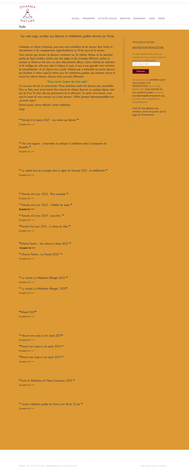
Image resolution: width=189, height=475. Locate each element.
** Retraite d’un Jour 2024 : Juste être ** (41, 216)
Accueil (76, 18)
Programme (89, 18)
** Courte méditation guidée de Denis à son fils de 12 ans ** (51, 404)
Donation (125, 18)
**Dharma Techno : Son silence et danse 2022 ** (45, 244)
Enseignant (139, 18)
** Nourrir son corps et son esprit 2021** (41, 336)
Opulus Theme (145, 466)
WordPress (162, 466)
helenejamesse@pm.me (102, 97)
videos (161, 18)
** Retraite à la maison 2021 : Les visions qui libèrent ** (49, 120)
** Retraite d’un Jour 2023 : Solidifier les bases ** (45, 205)
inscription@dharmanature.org (148, 95)
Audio (152, 18)
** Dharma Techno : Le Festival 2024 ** (40, 254)
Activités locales (107, 18)
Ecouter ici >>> (26, 124)
